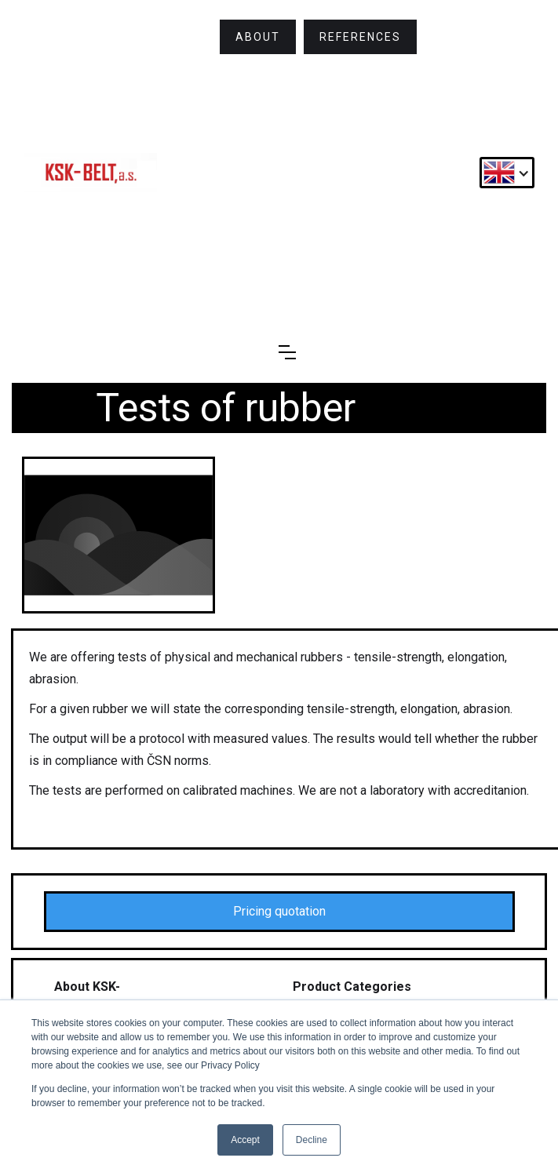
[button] (507, 172)
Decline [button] (311, 1139)
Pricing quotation (279, 911)
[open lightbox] (118, 535)
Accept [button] (245, 1139)
